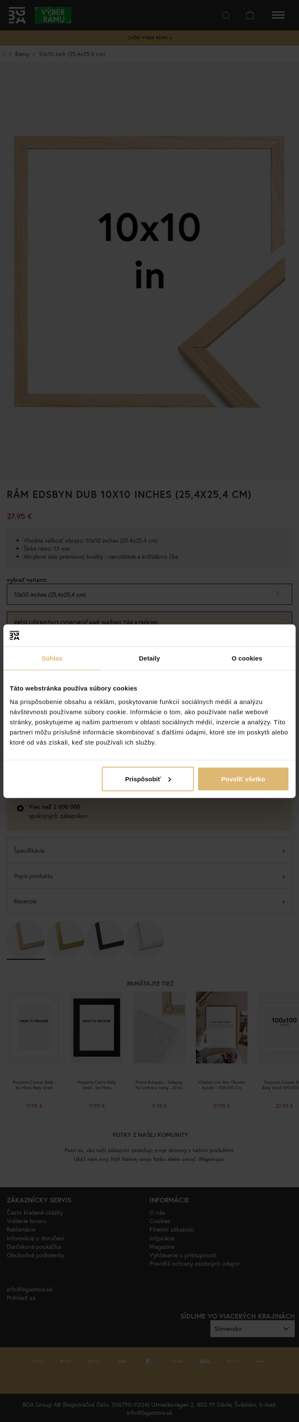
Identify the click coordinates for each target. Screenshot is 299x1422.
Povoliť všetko (243, 778)
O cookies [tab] (246, 658)
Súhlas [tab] (52, 658)
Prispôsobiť (148, 778)
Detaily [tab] (149, 658)
